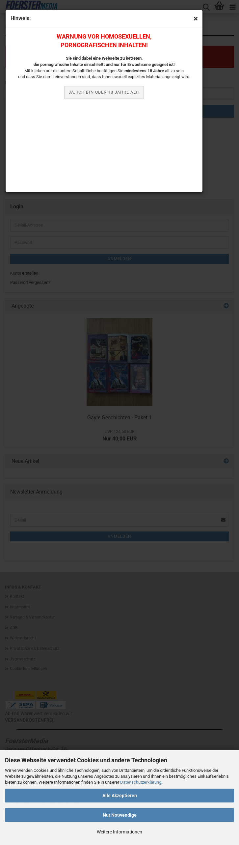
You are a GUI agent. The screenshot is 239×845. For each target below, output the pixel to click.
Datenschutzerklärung (140, 782)
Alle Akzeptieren (119, 795)
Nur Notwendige (120, 815)
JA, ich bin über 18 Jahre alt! (104, 92)
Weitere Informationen (119, 831)
